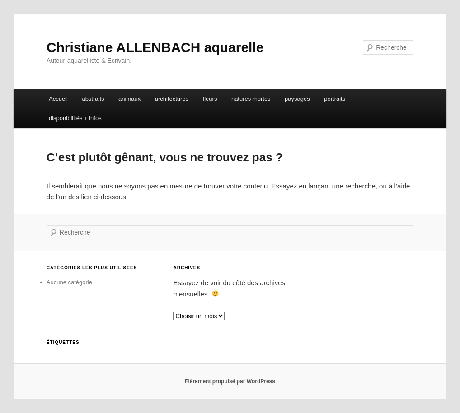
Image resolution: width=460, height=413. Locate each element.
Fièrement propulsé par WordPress (230, 381)
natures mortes (251, 98)
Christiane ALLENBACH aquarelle (155, 47)
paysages (297, 98)
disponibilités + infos (75, 118)
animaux (129, 98)
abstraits (93, 98)
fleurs (210, 98)
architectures (171, 98)
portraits (334, 98)
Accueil (58, 98)
